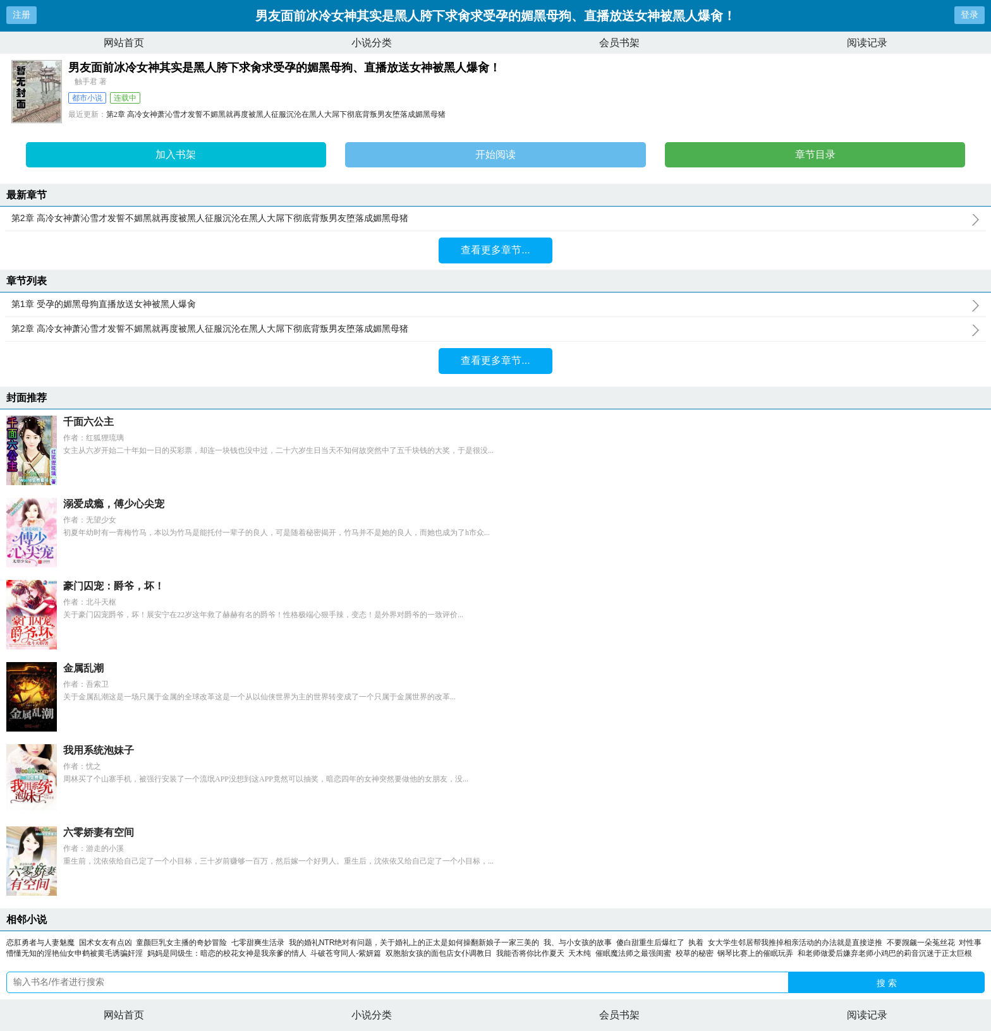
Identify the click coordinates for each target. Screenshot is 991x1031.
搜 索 (887, 983)
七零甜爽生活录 (257, 942)
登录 (969, 14)
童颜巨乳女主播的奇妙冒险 (181, 942)
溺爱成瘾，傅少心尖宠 (113, 503)
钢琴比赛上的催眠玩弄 (755, 953)
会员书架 (619, 42)
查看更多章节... (495, 249)
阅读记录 (867, 42)
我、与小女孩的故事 (578, 942)
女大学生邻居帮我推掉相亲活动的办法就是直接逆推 (795, 942)
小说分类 (371, 42)
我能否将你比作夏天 (530, 953)
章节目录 (815, 154)
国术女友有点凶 (105, 942)
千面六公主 (88, 421)
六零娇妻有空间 (98, 832)
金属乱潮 (83, 668)
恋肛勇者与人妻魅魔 (40, 942)
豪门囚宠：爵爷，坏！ (113, 586)
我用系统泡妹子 (98, 750)
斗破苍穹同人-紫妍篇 (345, 953)
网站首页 (124, 42)
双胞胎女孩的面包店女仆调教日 (439, 953)
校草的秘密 (695, 953)
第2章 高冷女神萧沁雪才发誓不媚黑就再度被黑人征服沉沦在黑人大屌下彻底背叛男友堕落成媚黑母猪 (276, 114)
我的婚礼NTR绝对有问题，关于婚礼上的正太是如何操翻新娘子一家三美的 (414, 942)
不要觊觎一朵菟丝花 (921, 942)
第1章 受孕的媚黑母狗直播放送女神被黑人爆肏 (495, 304)
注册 (21, 14)
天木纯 (579, 953)
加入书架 (175, 154)
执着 (695, 942)
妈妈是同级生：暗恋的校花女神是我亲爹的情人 (227, 953)
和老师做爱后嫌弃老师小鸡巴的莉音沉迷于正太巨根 (885, 953)
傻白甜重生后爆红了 (650, 942)
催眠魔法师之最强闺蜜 (633, 953)
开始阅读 (495, 154)
